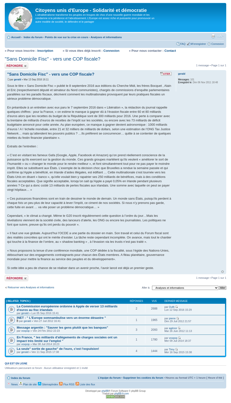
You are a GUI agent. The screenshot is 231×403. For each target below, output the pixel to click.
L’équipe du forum (109, 377)
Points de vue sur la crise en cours (66, 37)
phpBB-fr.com (121, 393)
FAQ (182, 43)
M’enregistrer (198, 43)
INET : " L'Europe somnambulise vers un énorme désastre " (61, 318)
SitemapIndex (48, 384)
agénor (173, 328)
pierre (172, 318)
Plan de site (28, 384)
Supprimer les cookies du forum (143, 377)
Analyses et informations (106, 37)
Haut (222, 271)
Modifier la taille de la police (220, 36)
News (12, 384)
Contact (170, 50)
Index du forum (33, 37)
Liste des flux (85, 384)
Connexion (217, 43)
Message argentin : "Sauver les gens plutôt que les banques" (62, 327)
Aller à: (146, 287)
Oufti (171, 306)
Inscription (45, 50)
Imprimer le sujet (213, 36)
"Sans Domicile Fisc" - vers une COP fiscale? (52, 59)
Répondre (16, 66)
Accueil (16, 37)
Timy (171, 349)
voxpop (25, 330)
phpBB (105, 391)
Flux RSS (66, 384)
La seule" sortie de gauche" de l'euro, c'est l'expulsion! (58, 349)
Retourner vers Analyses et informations (31, 287)
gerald (17, 79)
